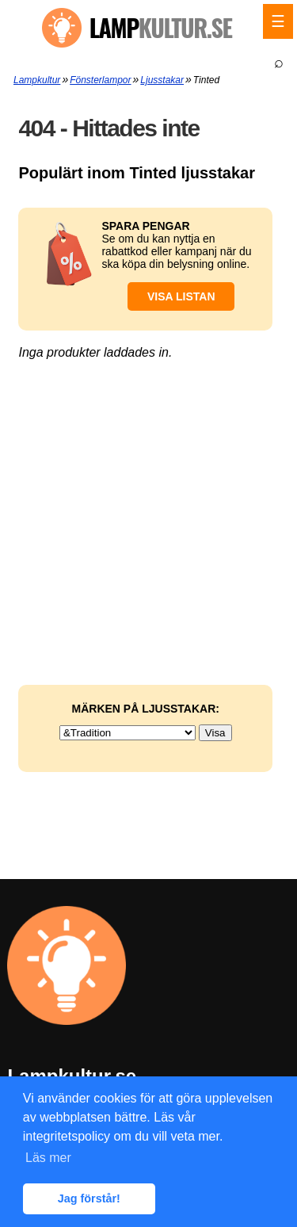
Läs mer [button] (48, 1157)
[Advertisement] (148, 434)
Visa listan (181, 296)
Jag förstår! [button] (89, 1198)
